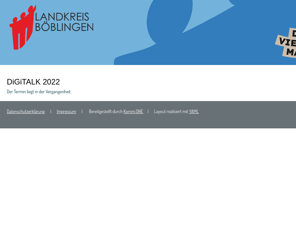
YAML (194, 111)
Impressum (66, 111)
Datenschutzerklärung (26, 111)
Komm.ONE (133, 111)
